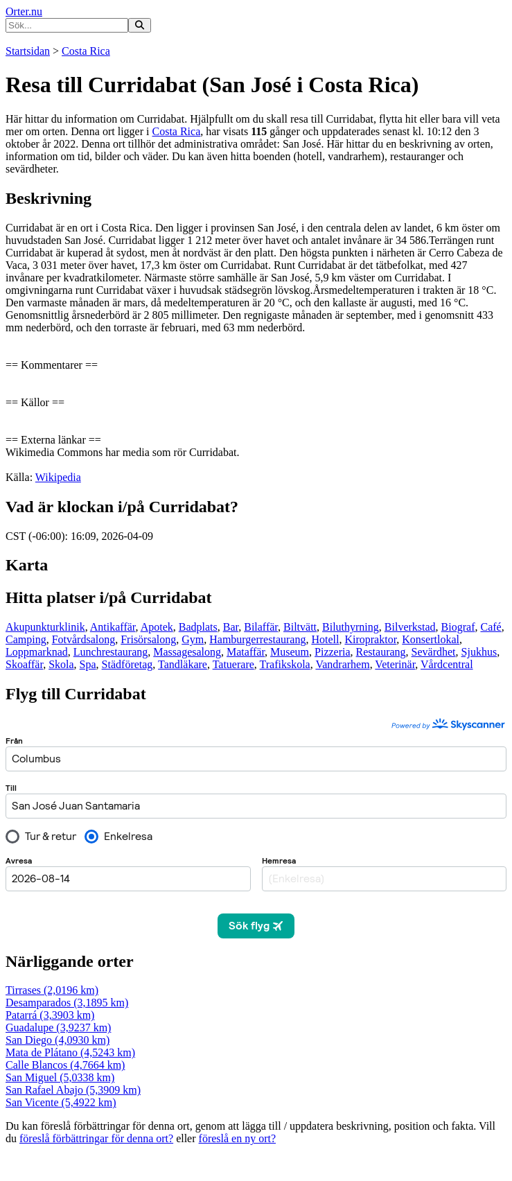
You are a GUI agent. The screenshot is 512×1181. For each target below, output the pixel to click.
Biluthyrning (350, 627)
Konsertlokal (430, 639)
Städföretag (127, 664)
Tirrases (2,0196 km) (52, 990)
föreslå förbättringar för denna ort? (96, 1138)
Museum (289, 652)
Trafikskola (285, 664)
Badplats (198, 627)
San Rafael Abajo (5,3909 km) (73, 1090)
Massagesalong (187, 652)
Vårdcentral (447, 664)
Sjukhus (479, 652)
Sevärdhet (434, 652)
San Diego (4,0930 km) (57, 1040)
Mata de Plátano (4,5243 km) (70, 1052)
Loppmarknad (37, 652)
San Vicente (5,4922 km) (61, 1102)
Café (490, 627)
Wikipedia (58, 477)
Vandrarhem (342, 664)
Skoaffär (24, 664)
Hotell (325, 639)
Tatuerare (233, 664)
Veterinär (395, 664)
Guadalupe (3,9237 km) (58, 1027)
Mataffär (246, 652)
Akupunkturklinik (45, 627)
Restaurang (381, 652)
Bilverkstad (410, 627)
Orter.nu (24, 11)
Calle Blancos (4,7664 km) (65, 1065)
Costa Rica (86, 51)
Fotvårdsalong (84, 639)
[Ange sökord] (67, 25)
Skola (60, 664)
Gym (193, 639)
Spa (88, 664)
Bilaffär (261, 627)
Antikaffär (113, 627)
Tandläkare (182, 664)
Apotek (157, 627)
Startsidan (28, 51)
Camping (26, 639)
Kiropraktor (370, 639)
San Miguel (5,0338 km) (60, 1077)
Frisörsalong (148, 639)
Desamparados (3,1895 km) (67, 1002)
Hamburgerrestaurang (257, 639)
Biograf (458, 627)
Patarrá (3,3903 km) (50, 1015)
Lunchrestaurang (110, 652)
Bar (230, 627)
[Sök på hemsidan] (139, 25)
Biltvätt (300, 627)
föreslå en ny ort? (237, 1138)
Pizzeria (333, 652)
